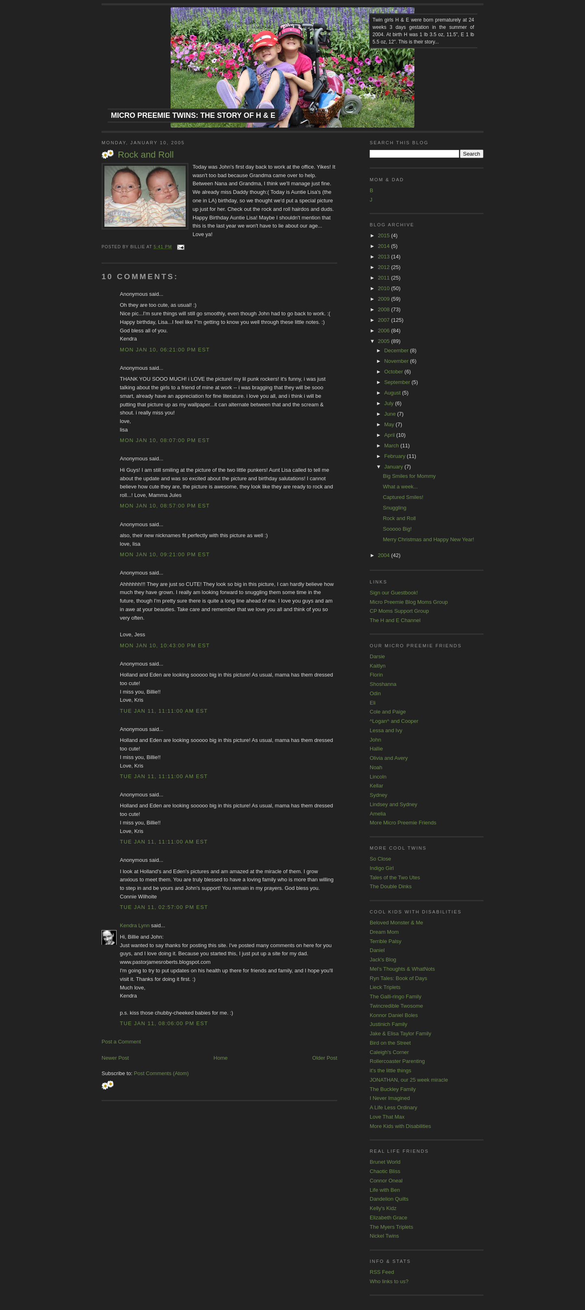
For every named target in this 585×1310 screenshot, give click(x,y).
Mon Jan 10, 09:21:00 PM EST (165, 554)
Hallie (376, 749)
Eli (372, 703)
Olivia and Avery (389, 758)
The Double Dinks (391, 886)
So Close (380, 859)
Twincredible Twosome (396, 1006)
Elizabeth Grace (388, 1218)
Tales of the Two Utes (395, 877)
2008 (384, 309)
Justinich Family (388, 1024)
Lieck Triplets (385, 987)
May (390, 424)
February (395, 456)
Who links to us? (389, 1281)
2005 (384, 341)
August (393, 393)
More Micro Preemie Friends (403, 823)
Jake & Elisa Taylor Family (400, 1033)
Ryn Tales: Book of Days (398, 978)
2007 (384, 320)
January (394, 467)
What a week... (400, 487)
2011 (384, 278)
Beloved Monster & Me (396, 923)
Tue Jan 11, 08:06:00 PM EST (164, 1023)
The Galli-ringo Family (395, 996)
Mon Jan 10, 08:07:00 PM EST (165, 440)
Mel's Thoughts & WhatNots (402, 969)
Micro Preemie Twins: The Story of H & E (193, 115)
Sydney (378, 795)
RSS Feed (382, 1272)
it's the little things (390, 1070)
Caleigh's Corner (389, 1052)
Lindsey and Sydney (393, 804)
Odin (375, 693)
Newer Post (115, 1058)
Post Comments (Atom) (161, 1073)
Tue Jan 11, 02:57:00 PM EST (164, 907)
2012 (384, 267)
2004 (384, 555)
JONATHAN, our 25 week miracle (409, 1080)
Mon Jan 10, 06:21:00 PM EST (165, 350)
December (397, 350)
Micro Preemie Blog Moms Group (409, 602)
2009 (384, 299)
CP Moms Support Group (399, 611)
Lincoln (378, 777)
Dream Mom (384, 932)
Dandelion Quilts (389, 1199)
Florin (376, 675)
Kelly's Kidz (383, 1208)
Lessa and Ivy (386, 730)
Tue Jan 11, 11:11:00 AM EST (164, 711)
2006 (384, 331)
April (390, 435)
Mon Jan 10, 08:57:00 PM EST (165, 506)
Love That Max (387, 1117)
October (394, 372)
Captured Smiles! (403, 497)
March (392, 445)
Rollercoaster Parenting (397, 1061)
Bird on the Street (390, 1043)
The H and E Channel (395, 620)
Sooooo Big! (397, 529)
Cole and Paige (388, 712)
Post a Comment (121, 1042)
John (375, 740)
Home (221, 1058)
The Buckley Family (393, 1089)
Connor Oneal (386, 1181)
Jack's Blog (383, 959)
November (397, 361)
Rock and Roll (146, 155)
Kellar (376, 786)
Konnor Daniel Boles (394, 1015)
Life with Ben (385, 1190)
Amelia (378, 814)
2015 (384, 235)
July (389, 403)
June (390, 414)
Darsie (377, 656)
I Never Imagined (390, 1098)
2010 (384, 288)
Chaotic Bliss (385, 1171)
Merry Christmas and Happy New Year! (428, 539)
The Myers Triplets (391, 1227)
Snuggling (394, 508)
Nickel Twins (384, 1236)
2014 (384, 246)
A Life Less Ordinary (393, 1107)
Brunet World (385, 1162)
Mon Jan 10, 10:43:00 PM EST (165, 645)
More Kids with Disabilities (400, 1126)
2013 (384, 257)
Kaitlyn (378, 666)
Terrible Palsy (385, 941)
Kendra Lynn (135, 925)
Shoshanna (383, 684)
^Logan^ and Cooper (394, 721)
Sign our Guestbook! (394, 593)
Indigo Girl (382, 868)
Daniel (377, 950)
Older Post (324, 1058)
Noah (376, 767)
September (398, 382)
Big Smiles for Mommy (409, 476)
